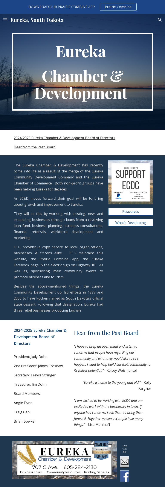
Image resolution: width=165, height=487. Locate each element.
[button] (5, 20)
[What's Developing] (130, 222)
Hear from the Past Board (34, 147)
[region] (82, 7)
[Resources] (130, 211)
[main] (82, 72)
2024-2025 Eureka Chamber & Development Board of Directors (64, 137)
